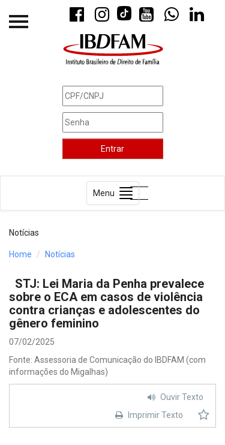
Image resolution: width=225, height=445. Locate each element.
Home (20, 254)
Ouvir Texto (174, 397)
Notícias (60, 254)
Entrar (112, 149)
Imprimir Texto (147, 415)
